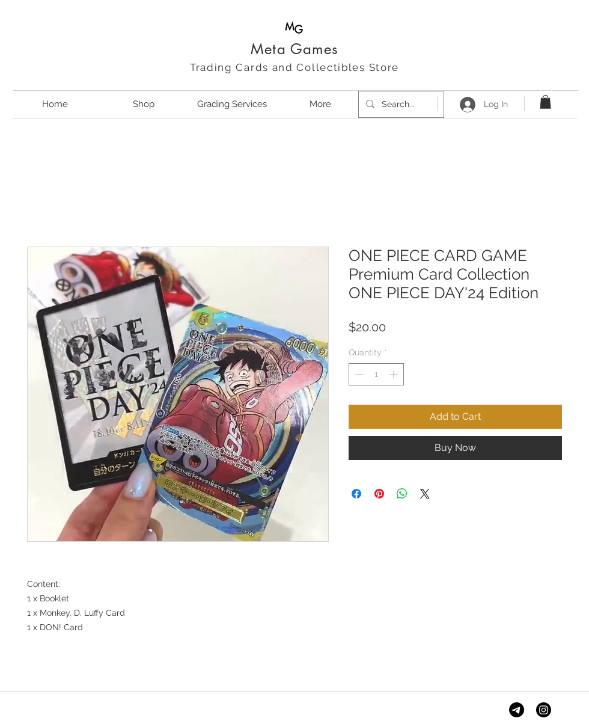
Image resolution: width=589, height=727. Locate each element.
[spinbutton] (376, 374)
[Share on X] (425, 493)
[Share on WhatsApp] (402, 493)
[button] (545, 102)
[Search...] (400, 104)
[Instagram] (543, 709)
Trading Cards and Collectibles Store (294, 67)
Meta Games (294, 49)
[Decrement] (357, 374)
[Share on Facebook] (356, 493)
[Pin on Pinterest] (379, 493)
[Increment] (394, 374)
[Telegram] (516, 709)
